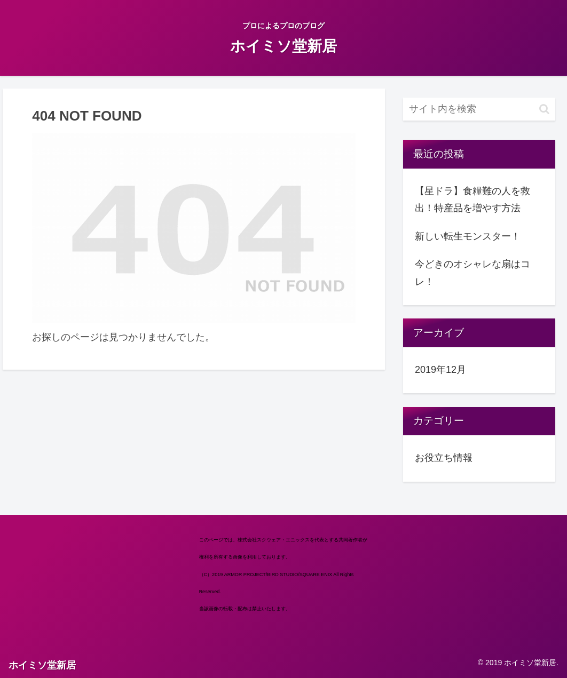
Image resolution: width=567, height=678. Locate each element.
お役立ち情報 (443, 457)
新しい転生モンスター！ (468, 236)
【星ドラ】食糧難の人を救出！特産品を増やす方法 (472, 199)
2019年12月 (440, 369)
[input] (479, 109)
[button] (544, 109)
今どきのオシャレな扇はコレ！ (472, 272)
